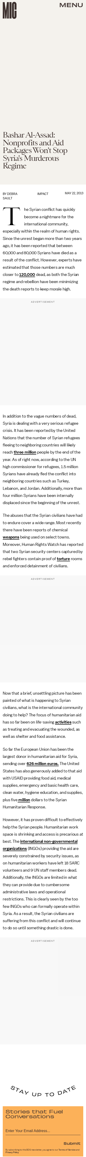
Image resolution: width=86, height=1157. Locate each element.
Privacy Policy (12, 1152)
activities (63, 722)
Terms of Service (66, 1150)
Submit (72, 1143)
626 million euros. (43, 764)
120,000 (27, 274)
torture (63, 559)
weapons (11, 537)
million (24, 800)
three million (25, 452)
